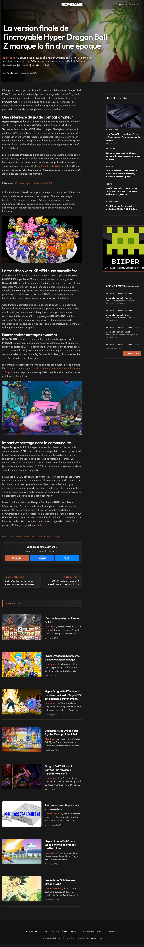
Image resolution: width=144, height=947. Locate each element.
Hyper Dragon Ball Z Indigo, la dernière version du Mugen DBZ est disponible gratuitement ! (62, 696)
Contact (44, 934)
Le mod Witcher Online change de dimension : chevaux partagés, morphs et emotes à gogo (122, 173)
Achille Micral (13, 72)
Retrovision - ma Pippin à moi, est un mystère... (63, 810)
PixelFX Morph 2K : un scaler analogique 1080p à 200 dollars (121, 208)
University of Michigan (52, 536)
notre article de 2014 (50, 166)
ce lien (40, 525)
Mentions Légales (60, 934)
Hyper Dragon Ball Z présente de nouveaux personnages (58, 657)
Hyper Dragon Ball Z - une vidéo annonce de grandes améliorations (61, 847)
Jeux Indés (9, 58)
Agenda (93, 941)
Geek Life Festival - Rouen (118, 297)
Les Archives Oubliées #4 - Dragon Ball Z (61, 885)
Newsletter (31, 934)
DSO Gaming (15, 536)
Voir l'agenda (132, 353)
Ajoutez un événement (93, 934)
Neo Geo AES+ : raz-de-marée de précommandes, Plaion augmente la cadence (123, 137)
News (100, 941)
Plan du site (112, 934)
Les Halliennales (113, 348)
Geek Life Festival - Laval (118, 331)
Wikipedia (25, 536)
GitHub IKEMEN (36, 536)
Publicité (75, 934)
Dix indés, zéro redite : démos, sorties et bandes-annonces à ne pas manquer (123, 155)
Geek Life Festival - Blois (117, 314)
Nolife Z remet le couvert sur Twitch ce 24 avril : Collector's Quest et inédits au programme (123, 191)
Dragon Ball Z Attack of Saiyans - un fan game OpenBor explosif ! (59, 772)
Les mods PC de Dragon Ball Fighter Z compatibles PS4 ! (62, 735)
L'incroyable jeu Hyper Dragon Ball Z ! (33, 183)
